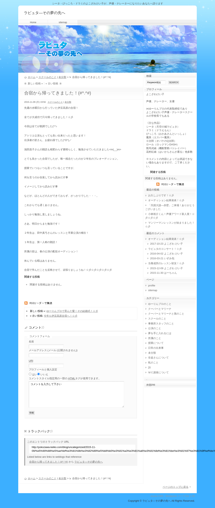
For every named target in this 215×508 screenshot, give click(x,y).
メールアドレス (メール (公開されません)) (53, 350)
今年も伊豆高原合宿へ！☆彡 (60, 315)
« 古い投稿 (52, 83)
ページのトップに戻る (175, 486)
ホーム (32, 77)
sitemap (63, 22)
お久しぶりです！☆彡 (161, 195)
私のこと (153, 362)
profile (151, 285)
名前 (31, 341)
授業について (156, 342)
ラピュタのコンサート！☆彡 (165, 248)
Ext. (187, 496)
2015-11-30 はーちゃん (163, 272)
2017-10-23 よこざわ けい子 (166, 243)
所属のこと (154, 338)
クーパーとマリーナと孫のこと (166, 313)
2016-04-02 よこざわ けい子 (166, 253)
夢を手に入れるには (159, 333)
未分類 (62, 77)
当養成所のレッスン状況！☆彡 (166, 263)
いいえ (44, 374)
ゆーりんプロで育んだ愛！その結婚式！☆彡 (72, 311)
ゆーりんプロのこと (159, 303)
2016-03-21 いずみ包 (162, 258)
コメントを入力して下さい (76, 394)
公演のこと (154, 328)
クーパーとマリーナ (159, 308)
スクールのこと (47, 77)
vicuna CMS (157, 496)
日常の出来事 (156, 347)
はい (34, 374)
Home (33, 22)
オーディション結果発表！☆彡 (166, 200)
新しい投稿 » (35, 83)
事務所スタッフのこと (161, 323)
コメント (65, 378)
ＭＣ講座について (158, 372)
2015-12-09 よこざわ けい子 (166, 268)
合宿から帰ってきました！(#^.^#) (48, 461)
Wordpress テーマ (175, 496)
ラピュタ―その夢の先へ (44, 13)
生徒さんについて (158, 357)
